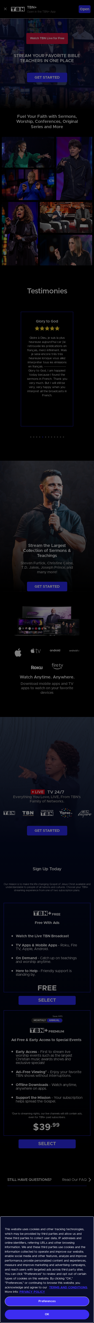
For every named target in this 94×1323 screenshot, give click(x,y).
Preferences (46, 1301)
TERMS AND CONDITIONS (68, 1287)
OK (47, 1314)
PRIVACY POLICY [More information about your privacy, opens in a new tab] (32, 1291)
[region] (47, 1269)
